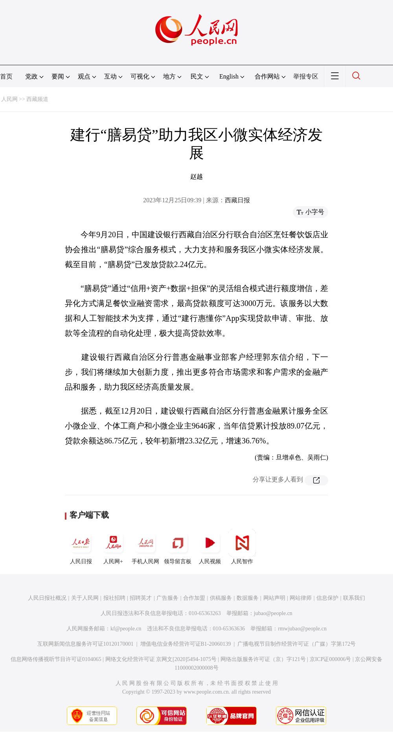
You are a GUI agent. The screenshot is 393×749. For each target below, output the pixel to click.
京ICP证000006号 (330, 659)
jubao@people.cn (273, 613)
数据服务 (248, 598)
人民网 (9, 99)
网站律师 (301, 598)
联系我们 (354, 598)
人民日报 (81, 546)
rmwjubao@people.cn (302, 629)
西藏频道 (37, 99)
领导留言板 (177, 546)
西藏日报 (237, 200)
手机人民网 (145, 546)
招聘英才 (141, 598)
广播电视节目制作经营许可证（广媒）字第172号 (296, 644)
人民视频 (210, 546)
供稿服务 (221, 598)
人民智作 (242, 546)
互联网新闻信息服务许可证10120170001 (85, 644)
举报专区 (305, 76)
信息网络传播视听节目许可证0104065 (56, 659)
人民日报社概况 (47, 598)
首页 (6, 76)
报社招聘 (114, 598)
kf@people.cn (125, 629)
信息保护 (327, 598)
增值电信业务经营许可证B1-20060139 (185, 644)
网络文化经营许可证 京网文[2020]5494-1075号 (161, 659)
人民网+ (113, 546)
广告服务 (167, 598)
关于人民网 (85, 598)
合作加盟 (194, 598)
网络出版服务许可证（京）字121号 (263, 659)
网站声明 (274, 598)
